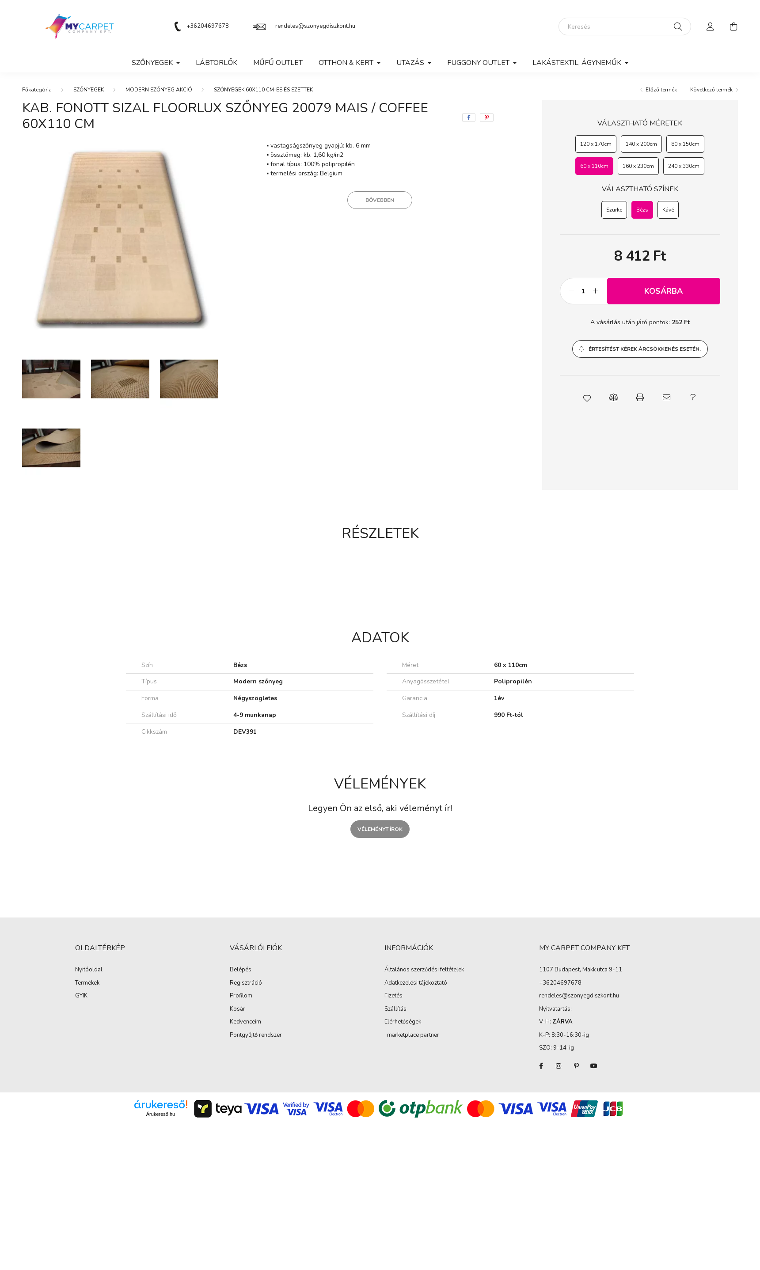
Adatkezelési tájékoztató (415, 983)
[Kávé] (668, 210)
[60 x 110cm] (594, 166)
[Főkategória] (37, 89)
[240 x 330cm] (683, 166)
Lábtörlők (216, 63)
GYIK (81, 996)
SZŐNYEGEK (88, 89)
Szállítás (395, 1009)
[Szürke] (614, 210)
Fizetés (393, 996)
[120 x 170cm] (595, 144)
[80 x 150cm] (685, 144)
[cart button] (733, 26)
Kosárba (663, 291)
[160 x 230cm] (638, 166)
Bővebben (379, 200)
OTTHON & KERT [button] (347, 63)
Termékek (87, 983)
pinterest (576, 1066)
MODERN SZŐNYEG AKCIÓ (158, 89)
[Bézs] (642, 210)
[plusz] (595, 291)
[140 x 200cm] (641, 144)
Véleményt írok (380, 829)
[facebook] (468, 117)
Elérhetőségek (402, 1022)
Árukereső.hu (160, 1114)
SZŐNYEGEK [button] (153, 63)
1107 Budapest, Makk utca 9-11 (580, 970)
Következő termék (711, 89)
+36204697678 (207, 26)
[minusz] (571, 291)
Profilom (241, 996)
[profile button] (710, 26)
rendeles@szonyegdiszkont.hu (315, 26)
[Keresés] (625, 26)
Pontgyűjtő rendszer (256, 1035)
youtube (594, 1066)
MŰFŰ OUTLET (278, 63)
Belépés (240, 970)
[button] (640, 349)
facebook (541, 1066)
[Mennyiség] (583, 291)
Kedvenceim (245, 1022)
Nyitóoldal (89, 970)
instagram (558, 1066)
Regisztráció (246, 983)
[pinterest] (487, 117)
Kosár (237, 1009)
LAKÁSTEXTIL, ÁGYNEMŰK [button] (577, 63)
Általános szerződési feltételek (424, 970)
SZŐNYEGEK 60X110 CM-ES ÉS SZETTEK (263, 89)
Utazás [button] (411, 63)
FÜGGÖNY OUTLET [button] (479, 63)
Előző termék (661, 89)
